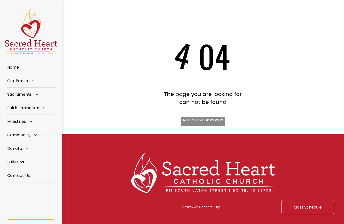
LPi (222, 207)
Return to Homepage (203, 120)
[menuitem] (31, 67)
